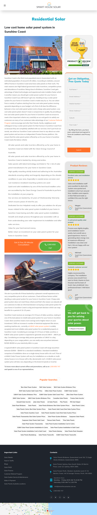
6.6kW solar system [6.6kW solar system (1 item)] (71, 391)
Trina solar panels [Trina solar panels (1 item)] (68, 420)
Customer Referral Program (13, 474)
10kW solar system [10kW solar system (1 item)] (19, 398)
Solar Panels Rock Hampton (74, 431)
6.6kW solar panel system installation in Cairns (32, 427)
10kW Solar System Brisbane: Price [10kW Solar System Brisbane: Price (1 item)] (39, 398)
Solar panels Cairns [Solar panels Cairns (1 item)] (78, 405)
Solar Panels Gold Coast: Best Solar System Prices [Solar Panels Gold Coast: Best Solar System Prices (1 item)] (64, 409)
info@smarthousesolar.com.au (65, 486)
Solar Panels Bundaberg (28, 435)
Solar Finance (8, 470)
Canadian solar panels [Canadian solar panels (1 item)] (60, 398)
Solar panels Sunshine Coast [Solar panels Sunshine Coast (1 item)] (30, 413)
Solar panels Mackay (55, 431)
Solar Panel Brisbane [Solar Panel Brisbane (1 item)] (19, 405)
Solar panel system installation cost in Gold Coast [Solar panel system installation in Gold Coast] (30, 431)
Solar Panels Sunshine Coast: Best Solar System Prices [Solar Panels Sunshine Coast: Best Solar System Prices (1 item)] (58, 413)
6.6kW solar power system (39, 326)
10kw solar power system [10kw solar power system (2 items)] (74, 394)
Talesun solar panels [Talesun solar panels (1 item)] (53, 420)
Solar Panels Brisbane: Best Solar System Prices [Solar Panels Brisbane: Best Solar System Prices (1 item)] (54, 405)
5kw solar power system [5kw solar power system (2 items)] (29, 387)
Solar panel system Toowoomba (32, 424)
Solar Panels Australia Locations (15, 484)
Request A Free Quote (77, 329)
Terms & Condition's (74, 134)
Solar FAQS (8, 467)
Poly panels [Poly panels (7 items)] (63, 402)
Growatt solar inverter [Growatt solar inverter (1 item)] (24, 402)
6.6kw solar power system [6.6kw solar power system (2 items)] (53, 391)
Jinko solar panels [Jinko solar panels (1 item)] (39, 402)
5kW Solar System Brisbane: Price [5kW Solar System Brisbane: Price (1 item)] (65, 387)
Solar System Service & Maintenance (16, 477)
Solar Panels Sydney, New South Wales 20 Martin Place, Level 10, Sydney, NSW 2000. (70, 465)
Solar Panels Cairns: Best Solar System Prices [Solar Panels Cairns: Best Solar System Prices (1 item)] (31, 409)
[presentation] (81, 143)
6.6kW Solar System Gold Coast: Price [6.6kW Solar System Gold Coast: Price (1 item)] (51, 394)
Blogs (6, 464)
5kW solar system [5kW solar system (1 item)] (45, 387)
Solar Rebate (8, 457)
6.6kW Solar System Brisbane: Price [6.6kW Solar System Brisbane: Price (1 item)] (25, 394)
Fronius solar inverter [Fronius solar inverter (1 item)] (77, 398)
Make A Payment (10, 480)
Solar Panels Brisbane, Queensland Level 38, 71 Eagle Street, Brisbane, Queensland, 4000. (72, 458)
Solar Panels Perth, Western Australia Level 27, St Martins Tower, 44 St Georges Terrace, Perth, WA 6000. (72, 472)
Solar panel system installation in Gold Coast (64, 427)
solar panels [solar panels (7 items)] (32, 405)
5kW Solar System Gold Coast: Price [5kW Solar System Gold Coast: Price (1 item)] (30, 391)
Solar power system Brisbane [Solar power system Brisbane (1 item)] (57, 416)
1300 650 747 (58, 491)
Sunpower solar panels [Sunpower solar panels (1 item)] (76, 416)
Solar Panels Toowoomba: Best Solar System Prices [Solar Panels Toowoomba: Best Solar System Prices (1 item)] (29, 416)
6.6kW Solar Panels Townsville (66, 435)
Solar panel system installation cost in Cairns (60, 424)
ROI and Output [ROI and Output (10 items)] (75, 402)
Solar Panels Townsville (46, 435)
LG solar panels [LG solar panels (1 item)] (52, 402)
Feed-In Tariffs (9, 461)
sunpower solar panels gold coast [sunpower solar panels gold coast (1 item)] (33, 420)
